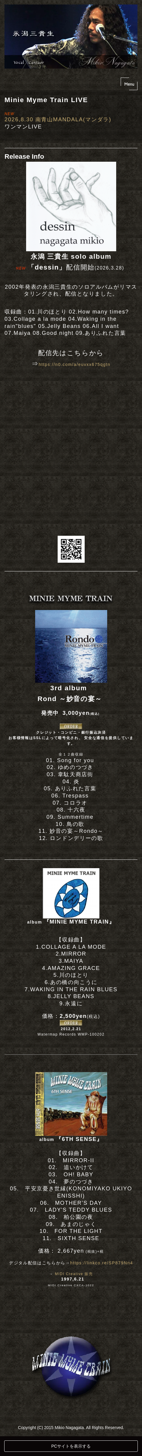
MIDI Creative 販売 (74, 1274)
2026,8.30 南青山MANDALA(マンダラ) (58, 119)
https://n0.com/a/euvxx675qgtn (74, 364)
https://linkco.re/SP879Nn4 (101, 1262)
